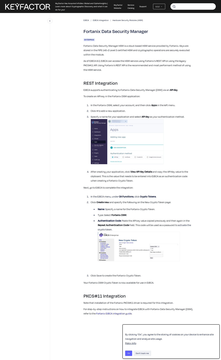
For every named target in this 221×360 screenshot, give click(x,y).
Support (143, 6)
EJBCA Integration (101, 20)
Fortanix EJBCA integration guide (114, 313)
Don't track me (142, 353)
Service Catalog (131, 6)
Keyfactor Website (118, 6)
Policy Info (130, 343)
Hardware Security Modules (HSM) (128, 20)
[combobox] (193, 6)
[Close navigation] (50, 21)
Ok (128, 353)
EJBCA (86, 20)
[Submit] (174, 6)
